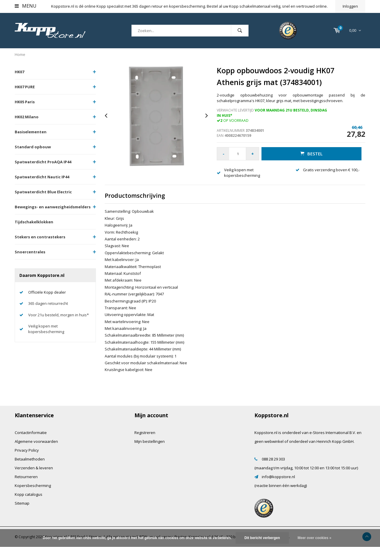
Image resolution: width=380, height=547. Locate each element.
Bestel (311, 154)
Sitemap (22, 503)
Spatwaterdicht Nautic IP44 (42, 176)
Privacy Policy (27, 450)
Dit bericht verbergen (262, 538)
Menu (25, 6)
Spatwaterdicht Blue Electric (43, 191)
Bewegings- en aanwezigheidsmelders (53, 207)
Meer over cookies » (314, 538)
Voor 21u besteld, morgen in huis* (58, 314)
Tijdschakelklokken (34, 222)
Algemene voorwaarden (36, 441)
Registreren (144, 432)
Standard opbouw (33, 146)
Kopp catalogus (28, 494)
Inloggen (350, 6)
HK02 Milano (27, 116)
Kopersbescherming (33, 485)
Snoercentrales (30, 252)
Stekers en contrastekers (40, 237)
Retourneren (26, 476)
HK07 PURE (25, 86)
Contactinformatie (31, 432)
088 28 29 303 (273, 459)
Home (20, 54)
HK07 (19, 71)
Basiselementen (30, 131)
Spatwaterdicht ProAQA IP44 (43, 161)
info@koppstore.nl (278, 476)
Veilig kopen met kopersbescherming (46, 328)
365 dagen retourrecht (48, 303)
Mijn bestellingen (149, 441)
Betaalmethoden (30, 459)
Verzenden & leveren (34, 467)
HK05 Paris (25, 101)
